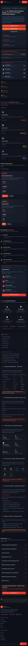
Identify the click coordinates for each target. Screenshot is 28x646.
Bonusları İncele (14, 31)
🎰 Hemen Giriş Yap (14, 25)
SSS (1, 625)
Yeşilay (24, 600)
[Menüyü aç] (20, 2)
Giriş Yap (2, 632)
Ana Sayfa (2, 619)
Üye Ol (2, 634)
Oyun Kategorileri (4, 621)
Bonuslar (2, 623)
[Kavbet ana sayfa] (6, 2)
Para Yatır (2, 636)
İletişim (2, 627)
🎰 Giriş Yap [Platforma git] (23, 643)
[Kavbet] (14, 607)
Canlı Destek (3, 639)
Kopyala (23, 54)
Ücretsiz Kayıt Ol (14, 28)
